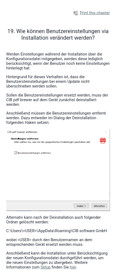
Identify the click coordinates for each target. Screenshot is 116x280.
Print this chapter (91, 13)
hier (73, 267)
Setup (45, 267)
